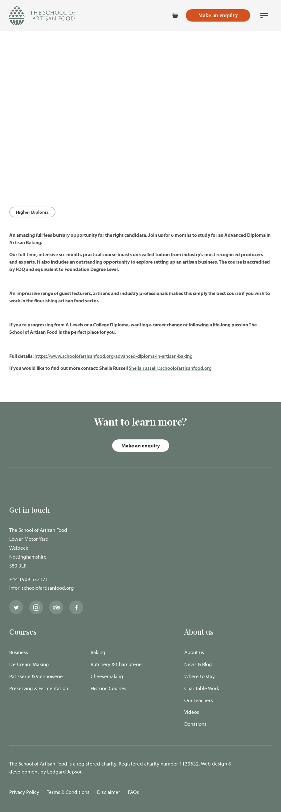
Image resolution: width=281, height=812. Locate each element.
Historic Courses (108, 688)
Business (18, 652)
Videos (191, 712)
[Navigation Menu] (264, 15)
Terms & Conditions (68, 792)
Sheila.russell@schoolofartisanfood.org (170, 368)
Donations (195, 724)
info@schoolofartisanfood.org (41, 587)
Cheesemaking (107, 676)
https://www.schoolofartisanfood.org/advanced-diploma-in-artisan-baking (114, 356)
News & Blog (198, 664)
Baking (98, 652)
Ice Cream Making (29, 664)
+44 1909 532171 (28, 579)
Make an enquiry (140, 445)
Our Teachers (198, 700)
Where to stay (199, 676)
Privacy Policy (24, 792)
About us (194, 652)
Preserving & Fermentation (38, 688)
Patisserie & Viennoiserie (36, 676)
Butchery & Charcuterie (116, 664)
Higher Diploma (32, 212)
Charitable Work (201, 688)
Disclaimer (108, 792)
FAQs (133, 792)
